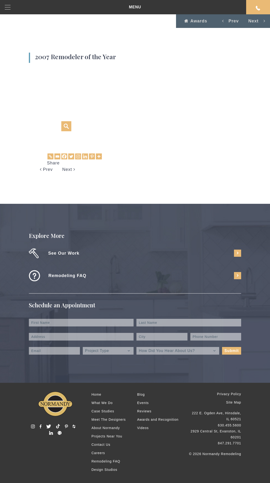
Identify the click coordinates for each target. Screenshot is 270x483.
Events (143, 403)
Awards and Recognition (158, 419)
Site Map (233, 402)
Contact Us (101, 444)
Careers (98, 453)
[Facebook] (64, 156)
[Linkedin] (85, 156)
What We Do (102, 403)
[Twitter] (71, 156)
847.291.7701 (229, 443)
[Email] (57, 156)
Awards (195, 21)
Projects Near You (107, 436)
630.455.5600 (229, 425)
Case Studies (103, 411)
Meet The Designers (109, 419)
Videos (143, 428)
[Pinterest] (92, 156)
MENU (73, 7)
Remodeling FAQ (106, 461)
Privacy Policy (229, 394)
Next (68, 169)
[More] (99, 156)
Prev (46, 169)
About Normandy (106, 428)
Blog (141, 394)
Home (96, 394)
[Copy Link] (50, 156)
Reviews (144, 411)
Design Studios (104, 470)
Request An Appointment (258, 8)
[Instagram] (78, 156)
